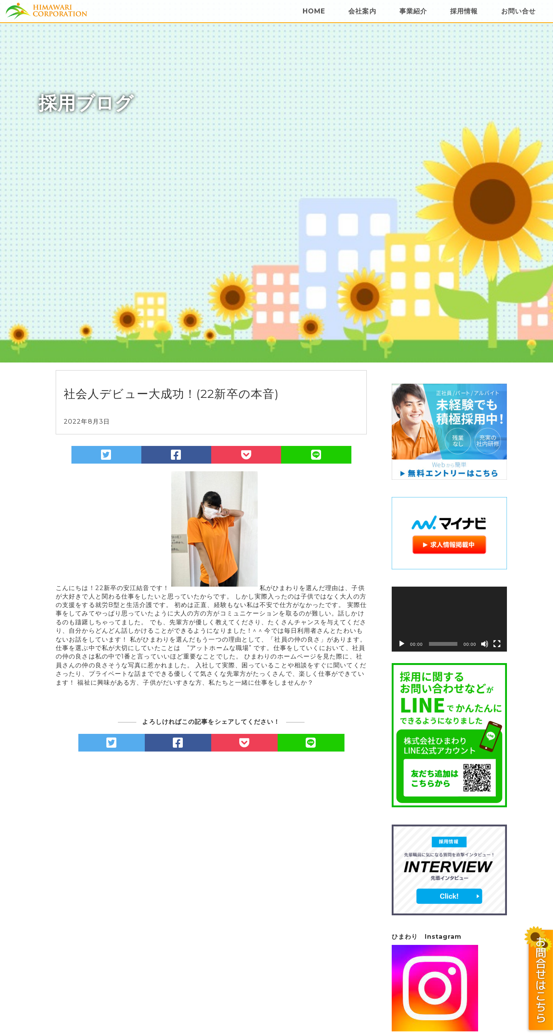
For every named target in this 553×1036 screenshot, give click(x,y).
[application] (449, 619)
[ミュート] (484, 644)
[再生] (402, 644)
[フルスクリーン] (497, 644)
